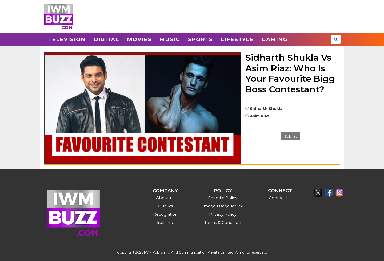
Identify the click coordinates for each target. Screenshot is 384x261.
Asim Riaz (259, 116)
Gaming (274, 39)
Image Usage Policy (222, 206)
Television (67, 39)
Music (169, 39)
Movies (139, 39)
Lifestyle (237, 39)
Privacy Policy (223, 214)
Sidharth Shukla (266, 108)
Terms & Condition (222, 222)
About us (165, 197)
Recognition (165, 214)
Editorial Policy (222, 197)
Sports (200, 39)
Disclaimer (165, 222)
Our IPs (165, 206)
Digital (106, 39)
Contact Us (280, 197)
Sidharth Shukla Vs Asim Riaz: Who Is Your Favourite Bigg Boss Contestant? (290, 73)
